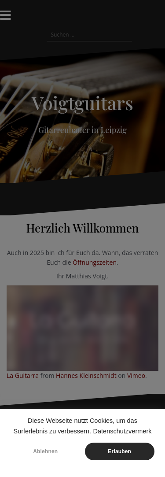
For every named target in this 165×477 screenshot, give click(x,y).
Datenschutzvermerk (122, 431)
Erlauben (119, 451)
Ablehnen (45, 451)
